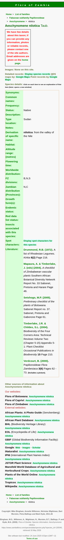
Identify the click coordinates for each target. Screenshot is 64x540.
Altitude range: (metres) (11, 153)
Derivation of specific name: (12, 136)
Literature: (12, 249)
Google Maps (23, 77)
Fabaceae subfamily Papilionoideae (26, 18)
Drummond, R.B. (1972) (38, 249)
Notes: (10, 127)
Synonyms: (13, 92)
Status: (10, 110)
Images (26, 447)
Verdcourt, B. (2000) (36, 360)
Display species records (37, 74)
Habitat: (10, 144)
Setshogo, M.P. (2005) (37, 297)
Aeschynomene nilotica (41, 396)
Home (9, 14)
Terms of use (32, 538)
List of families (22, 14)
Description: (13, 114)
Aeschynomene (17, 21)
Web (17, 447)
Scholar (36, 447)
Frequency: (13, 105)
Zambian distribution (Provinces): (13, 190)
